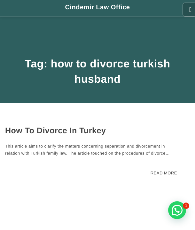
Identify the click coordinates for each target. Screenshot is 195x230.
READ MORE (164, 173)
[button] (177, 210)
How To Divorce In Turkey (55, 130)
